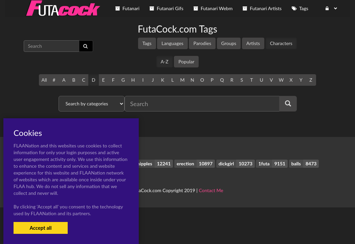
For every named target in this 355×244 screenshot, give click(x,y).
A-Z (165, 61)
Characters (281, 43)
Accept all (40, 228)
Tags (147, 43)
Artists (253, 43)
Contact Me (211, 190)
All (44, 80)
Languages (172, 43)
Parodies (202, 43)
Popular (186, 61)
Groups (229, 43)
